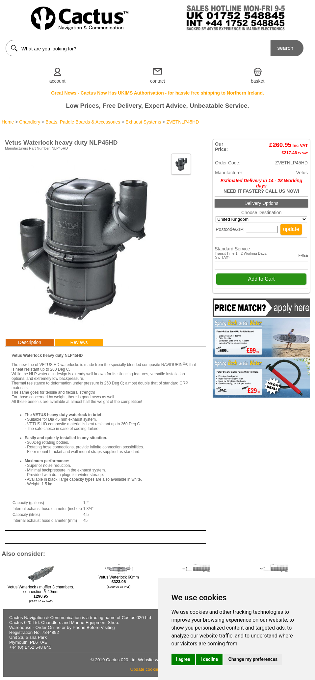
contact (157, 81)
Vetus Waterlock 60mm (118, 581)
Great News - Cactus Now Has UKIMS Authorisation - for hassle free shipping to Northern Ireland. (157, 93)
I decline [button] (209, 659)
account (57, 81)
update (291, 229)
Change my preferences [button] (252, 659)
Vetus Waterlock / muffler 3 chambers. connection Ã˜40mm (41, 594)
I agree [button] (183, 659)
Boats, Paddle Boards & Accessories (82, 122)
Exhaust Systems (143, 122)
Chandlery (29, 122)
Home (8, 122)
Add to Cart (261, 279)
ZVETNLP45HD (182, 122)
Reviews (79, 342)
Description (29, 342)
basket (257, 81)
